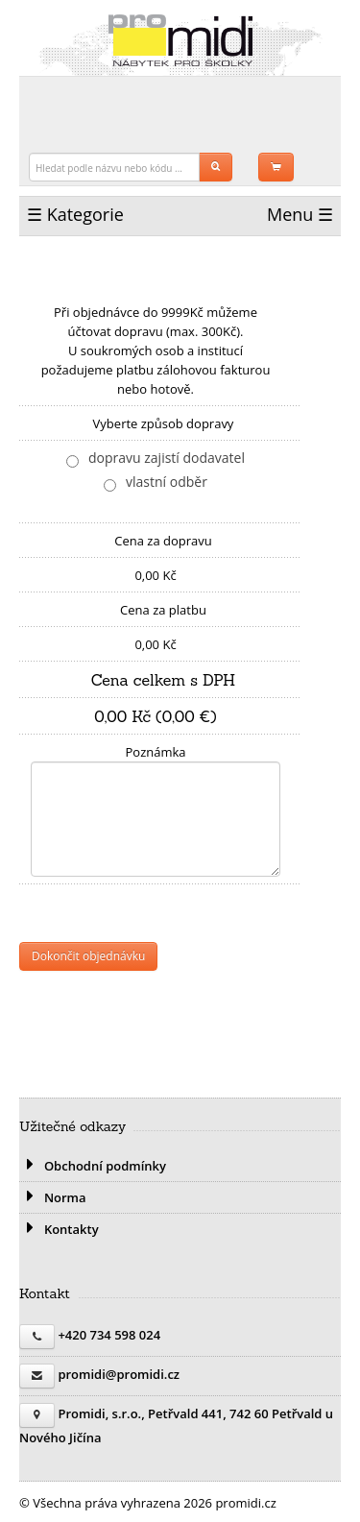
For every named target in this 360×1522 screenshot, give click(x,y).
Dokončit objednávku (88, 956)
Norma (52, 1197)
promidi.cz (180, 40)
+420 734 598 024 (109, 1334)
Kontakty (59, 1229)
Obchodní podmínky (92, 1165)
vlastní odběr (166, 481)
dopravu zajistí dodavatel (166, 457)
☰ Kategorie (75, 214)
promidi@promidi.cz (119, 1374)
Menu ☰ (300, 214)
